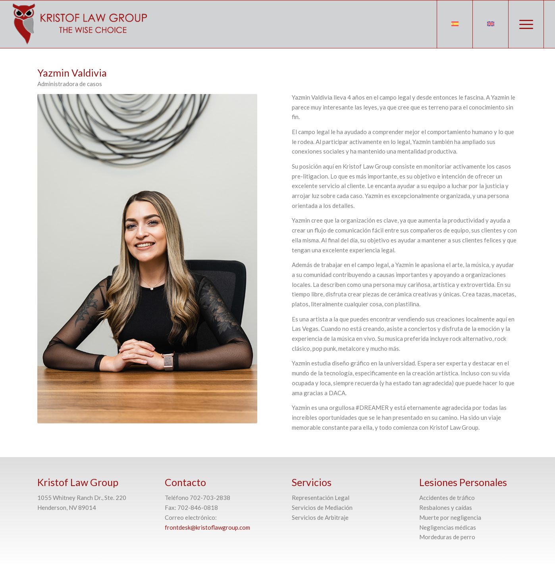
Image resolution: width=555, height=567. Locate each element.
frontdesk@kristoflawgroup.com (207, 527)
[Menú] (526, 24)
